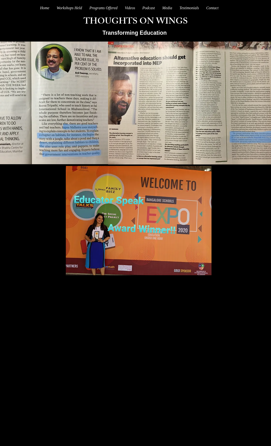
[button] (167, 8)
